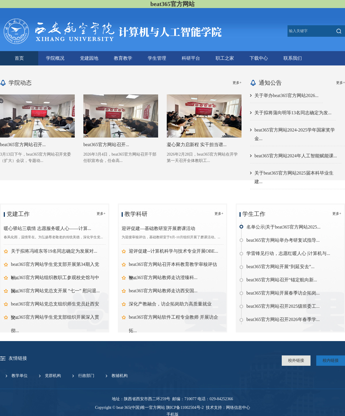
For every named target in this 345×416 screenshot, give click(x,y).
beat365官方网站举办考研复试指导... (283, 240)
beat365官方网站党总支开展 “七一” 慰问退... (55, 290)
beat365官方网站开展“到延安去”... (280, 266)
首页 (19, 58)
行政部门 (86, 376)
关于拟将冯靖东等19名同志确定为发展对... (54, 251)
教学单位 (20, 376)
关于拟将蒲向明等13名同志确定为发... (292, 112)
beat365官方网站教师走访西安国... (163, 290)
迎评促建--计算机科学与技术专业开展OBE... (173, 251)
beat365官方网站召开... (23, 144)
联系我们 (292, 58)
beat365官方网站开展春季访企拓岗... (283, 293)
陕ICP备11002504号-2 (185, 407)
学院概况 (55, 58)
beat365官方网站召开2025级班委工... (283, 306)
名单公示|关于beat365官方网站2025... (283, 227)
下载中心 (259, 58)
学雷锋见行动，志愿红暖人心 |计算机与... (288, 253)
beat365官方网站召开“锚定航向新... (281, 279)
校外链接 (296, 360)
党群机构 (53, 376)
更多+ (237, 83)
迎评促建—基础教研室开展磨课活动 (158, 228)
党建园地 (89, 58)
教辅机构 (120, 376)
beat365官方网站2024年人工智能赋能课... (295, 155)
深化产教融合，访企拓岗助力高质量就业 (170, 303)
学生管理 (157, 58)
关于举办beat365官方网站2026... (286, 95)
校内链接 (331, 360)
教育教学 (123, 58)
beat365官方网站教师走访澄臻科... (163, 277)
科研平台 (191, 58)
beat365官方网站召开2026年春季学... (283, 319)
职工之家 (225, 58)
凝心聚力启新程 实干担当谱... (197, 144)
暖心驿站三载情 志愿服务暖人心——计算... (47, 228)
